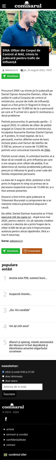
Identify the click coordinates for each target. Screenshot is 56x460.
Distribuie (10, 76)
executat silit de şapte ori (16, 217)
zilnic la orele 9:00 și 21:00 (18, 372)
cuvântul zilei (15, 454)
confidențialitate (16, 439)
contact (10, 445)
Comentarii (32, 251)
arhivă (10, 429)
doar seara (9, 380)
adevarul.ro (11, 70)
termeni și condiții (17, 434)
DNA (47, 150)
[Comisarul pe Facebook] (6, 418)
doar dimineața (12, 376)
